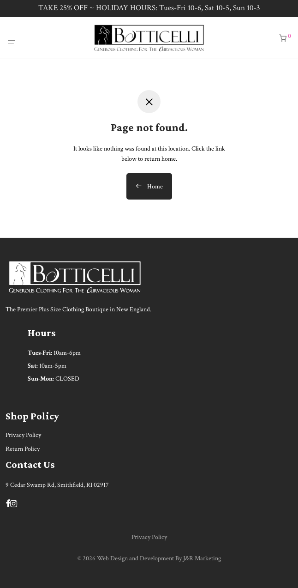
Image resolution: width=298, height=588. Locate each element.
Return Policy (23, 449)
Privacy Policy (23, 435)
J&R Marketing (202, 558)
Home (149, 186)
